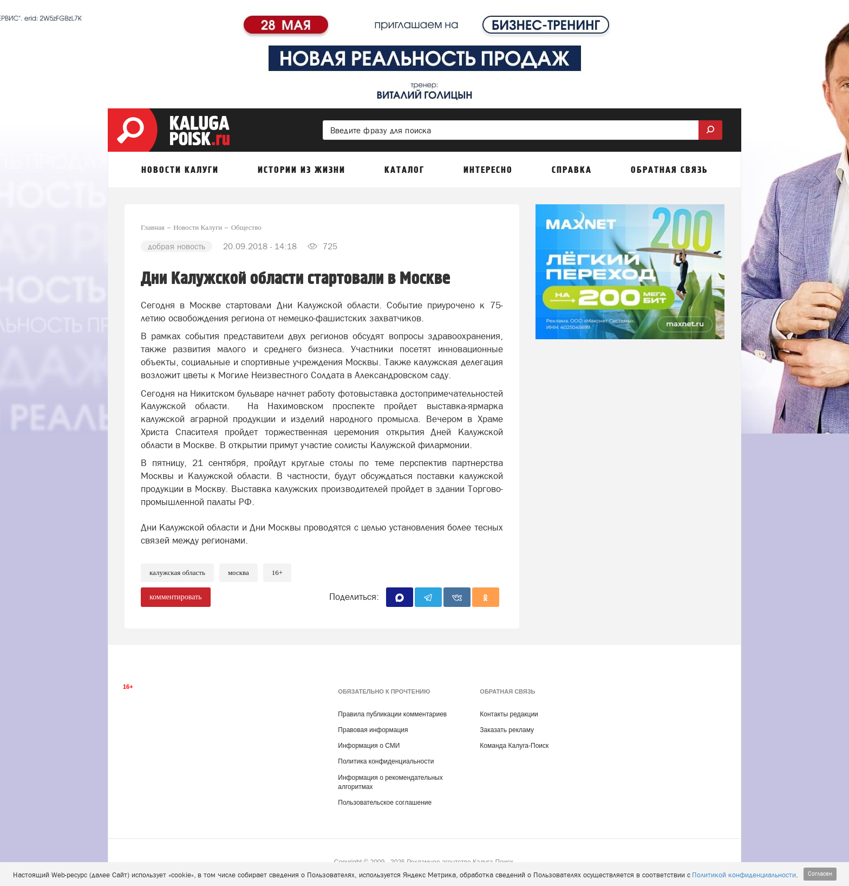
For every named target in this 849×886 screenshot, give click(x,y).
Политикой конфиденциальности (744, 875)
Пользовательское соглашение (385, 802)
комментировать (175, 597)
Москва (238, 572)
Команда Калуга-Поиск (514, 745)
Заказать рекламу (507, 730)
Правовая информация (373, 730)
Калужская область (177, 572)
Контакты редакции (509, 714)
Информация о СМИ (369, 745)
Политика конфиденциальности (386, 761)
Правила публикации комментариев (392, 714)
